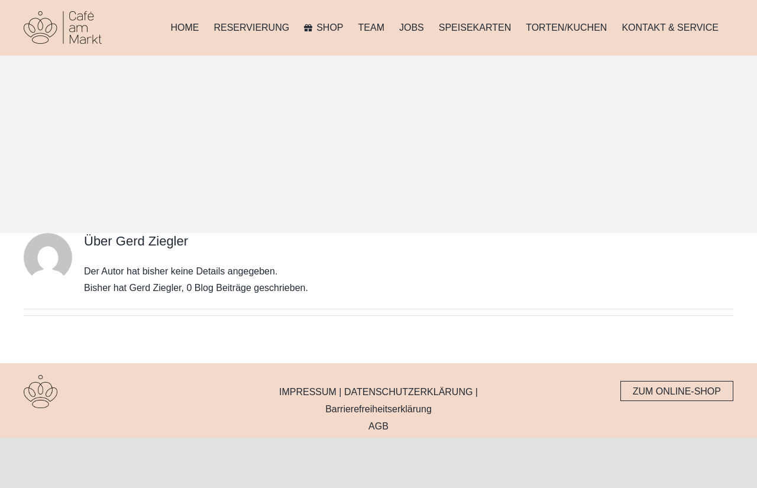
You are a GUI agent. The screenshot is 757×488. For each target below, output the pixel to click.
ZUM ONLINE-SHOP (677, 391)
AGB (378, 426)
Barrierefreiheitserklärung (378, 409)
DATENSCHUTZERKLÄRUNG (408, 392)
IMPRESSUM (308, 392)
